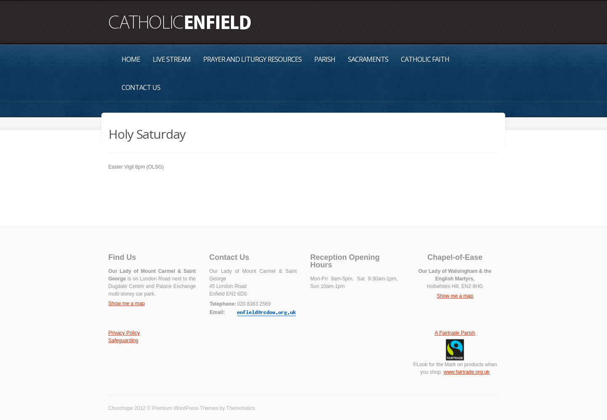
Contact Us (141, 87)
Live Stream (172, 59)
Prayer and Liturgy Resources (252, 59)
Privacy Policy (124, 333)
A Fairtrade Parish (455, 333)
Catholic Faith (425, 59)
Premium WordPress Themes (185, 408)
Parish (324, 59)
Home (131, 59)
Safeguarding (123, 340)
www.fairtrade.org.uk (466, 372)
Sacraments (368, 59)
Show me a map (127, 303)
